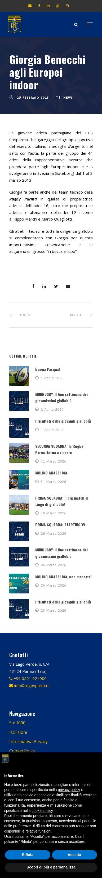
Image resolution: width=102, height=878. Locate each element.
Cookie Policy (22, 751)
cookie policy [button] (42, 810)
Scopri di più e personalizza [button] (50, 867)
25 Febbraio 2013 (33, 97)
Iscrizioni (18, 732)
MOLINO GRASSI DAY (51, 472)
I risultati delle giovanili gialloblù (63, 421)
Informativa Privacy (28, 741)
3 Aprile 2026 (52, 378)
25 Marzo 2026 (53, 610)
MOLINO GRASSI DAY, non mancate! (63, 576)
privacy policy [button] (69, 790)
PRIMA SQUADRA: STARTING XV (60, 524)
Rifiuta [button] (27, 855)
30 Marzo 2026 (53, 513)
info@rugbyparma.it (29, 685)
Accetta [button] (74, 855)
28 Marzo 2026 (53, 533)
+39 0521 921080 (28, 678)
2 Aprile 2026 (52, 409)
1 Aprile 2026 (52, 430)
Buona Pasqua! (47, 369)
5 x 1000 (17, 723)
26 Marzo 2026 (53, 565)
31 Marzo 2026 (53, 461)
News (68, 97)
